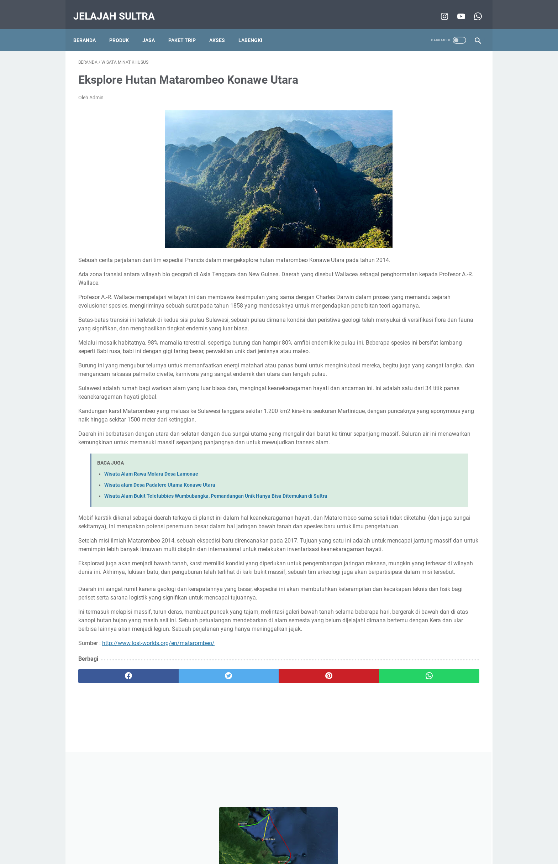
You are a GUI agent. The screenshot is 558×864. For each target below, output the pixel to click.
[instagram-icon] (438, 8)
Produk (124, 28)
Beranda (89, 28)
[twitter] (179, 763)
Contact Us (323, 838)
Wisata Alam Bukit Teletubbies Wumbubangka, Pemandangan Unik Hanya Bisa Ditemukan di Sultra (215, 540)
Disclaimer (234, 838)
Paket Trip (187, 28)
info (442, 355)
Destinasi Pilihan (411, 355)
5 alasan (386, 382)
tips (381, 355)
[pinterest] (246, 763)
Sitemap (352, 838)
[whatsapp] (313, 763)
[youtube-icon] (455, 8)
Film (408, 382)
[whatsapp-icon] (472, 8)
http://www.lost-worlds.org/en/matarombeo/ (158, 730)
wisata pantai (392, 369)
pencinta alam (446, 342)
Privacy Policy (268, 838)
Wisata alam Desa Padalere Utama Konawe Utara (159, 529)
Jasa (153, 28)
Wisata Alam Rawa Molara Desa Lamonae (151, 518)
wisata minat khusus (399, 342)
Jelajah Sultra (119, 8)
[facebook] (112, 763)
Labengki (255, 28)
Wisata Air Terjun (433, 369)
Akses (222, 28)
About (297, 838)
